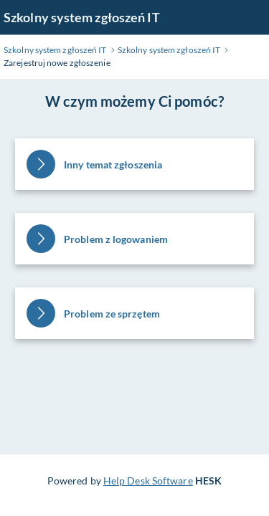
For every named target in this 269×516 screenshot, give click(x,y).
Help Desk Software (148, 480)
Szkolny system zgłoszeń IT (82, 17)
